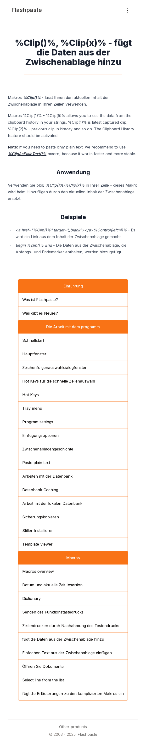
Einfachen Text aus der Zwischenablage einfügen (67, 652)
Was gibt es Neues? (40, 313)
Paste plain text (36, 462)
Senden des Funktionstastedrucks (53, 612)
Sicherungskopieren (40, 517)
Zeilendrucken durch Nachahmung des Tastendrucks (70, 625)
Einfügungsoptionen (40, 435)
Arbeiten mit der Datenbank (47, 476)
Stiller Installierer (37, 530)
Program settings (37, 421)
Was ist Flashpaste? (40, 299)
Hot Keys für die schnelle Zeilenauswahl (58, 381)
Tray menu (32, 408)
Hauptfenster (34, 354)
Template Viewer (37, 544)
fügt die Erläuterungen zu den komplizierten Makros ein (73, 693)
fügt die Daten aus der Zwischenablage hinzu (63, 639)
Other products (73, 726)
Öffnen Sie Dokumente (43, 666)
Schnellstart (33, 340)
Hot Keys (30, 394)
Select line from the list (43, 680)
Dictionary (31, 598)
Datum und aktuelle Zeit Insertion (52, 585)
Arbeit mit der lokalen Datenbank (52, 503)
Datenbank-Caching (40, 489)
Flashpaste (26, 9)
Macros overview (38, 571)
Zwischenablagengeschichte (47, 449)
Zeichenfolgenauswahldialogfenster (54, 367)
